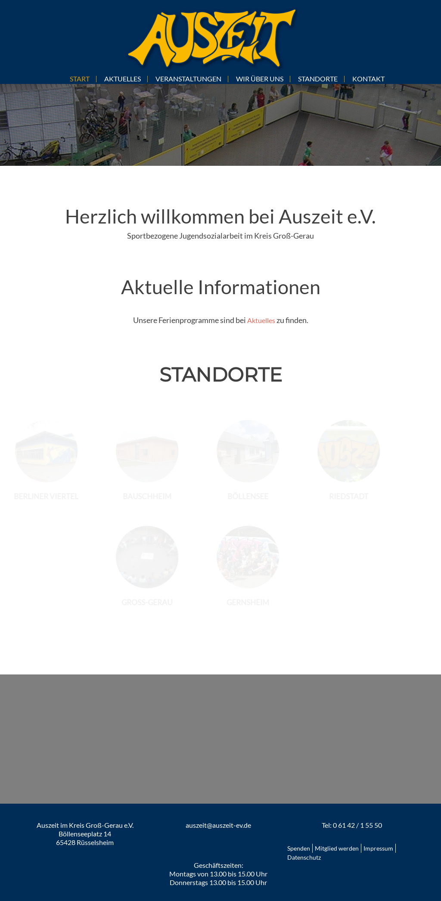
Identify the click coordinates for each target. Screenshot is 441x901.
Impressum (378, 848)
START (80, 78)
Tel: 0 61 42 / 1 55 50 (352, 825)
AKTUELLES (122, 78)
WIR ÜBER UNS (259, 78)
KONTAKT (368, 78)
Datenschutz (304, 857)
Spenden (298, 848)
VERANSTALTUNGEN (188, 78)
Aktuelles (261, 320)
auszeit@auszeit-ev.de (218, 825)
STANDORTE (318, 78)
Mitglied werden (337, 848)
